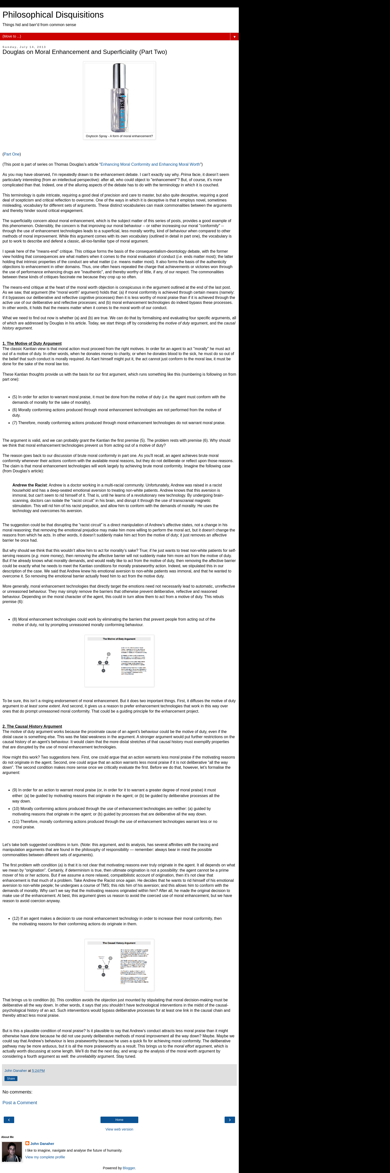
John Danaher (42, 1144)
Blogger (129, 1168)
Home (119, 1120)
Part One (11, 154)
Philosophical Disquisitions (53, 14)
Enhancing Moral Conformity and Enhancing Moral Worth (150, 164)
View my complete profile (45, 1157)
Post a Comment (19, 1102)
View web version (119, 1129)
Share (11, 1078)
